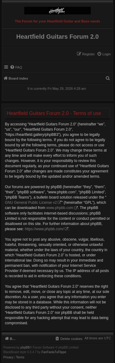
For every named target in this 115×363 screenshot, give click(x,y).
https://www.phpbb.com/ (44, 229)
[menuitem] (104, 54)
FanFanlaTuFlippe (53, 352)
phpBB (25, 347)
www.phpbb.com (59, 208)
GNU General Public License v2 (31, 202)
